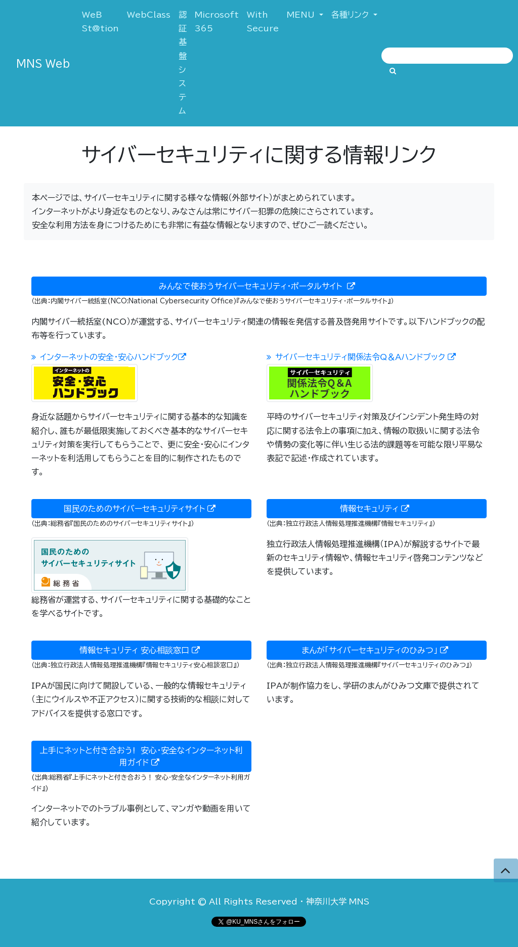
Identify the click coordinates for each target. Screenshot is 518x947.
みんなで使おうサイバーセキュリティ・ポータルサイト (259, 286)
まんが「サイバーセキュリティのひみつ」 (376, 650)
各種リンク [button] (351, 15)
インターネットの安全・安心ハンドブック (110, 357)
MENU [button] (302, 15)
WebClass (148, 15)
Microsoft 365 (217, 21)
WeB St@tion (102, 21)
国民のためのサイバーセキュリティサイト (142, 509)
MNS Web (43, 63)
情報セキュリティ (376, 509)
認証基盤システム (183, 63)
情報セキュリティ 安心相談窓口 (141, 650)
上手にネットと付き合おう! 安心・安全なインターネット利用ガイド (141, 756)
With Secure (263, 21)
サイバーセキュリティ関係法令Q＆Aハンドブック (363, 357)
